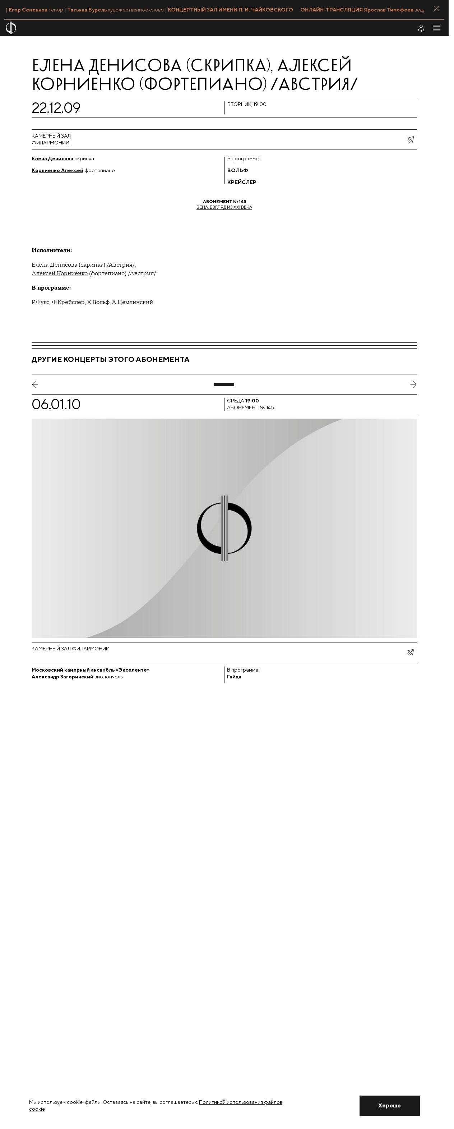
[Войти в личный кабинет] (420, 28)
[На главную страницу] (187, 28)
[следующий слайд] (413, 384)
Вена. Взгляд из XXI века (224, 204)
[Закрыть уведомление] (390, 1106)
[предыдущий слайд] (35, 384)
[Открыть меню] (436, 28)
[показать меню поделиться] (410, 139)
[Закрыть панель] (436, 8)
